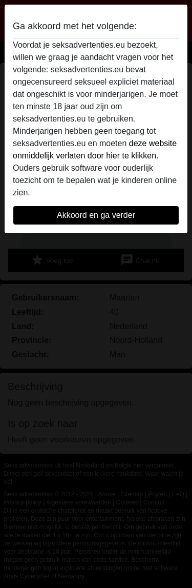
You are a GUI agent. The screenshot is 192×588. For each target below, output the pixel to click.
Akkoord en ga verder (96, 215)
